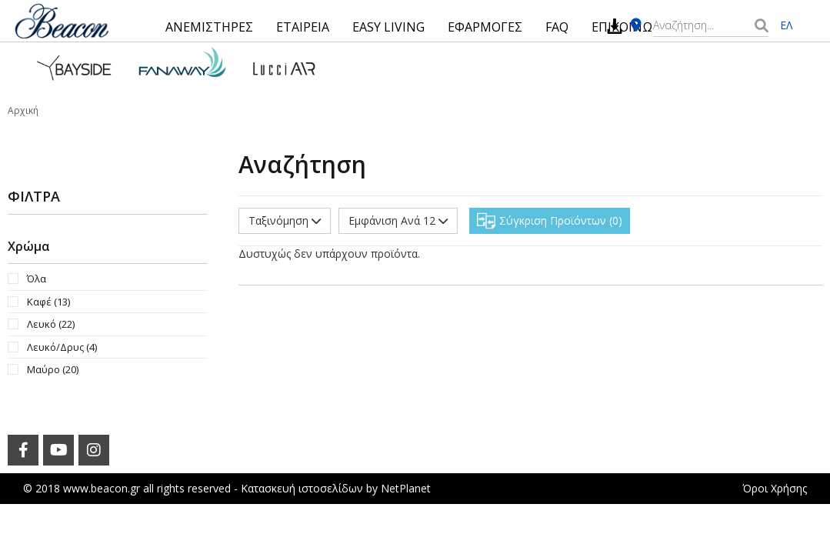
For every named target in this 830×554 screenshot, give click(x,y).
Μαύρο (52, 369)
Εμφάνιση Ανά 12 (398, 220)
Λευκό (51, 324)
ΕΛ (786, 25)
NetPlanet (406, 488)
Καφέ (48, 302)
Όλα (36, 278)
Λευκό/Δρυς (62, 347)
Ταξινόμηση (284, 220)
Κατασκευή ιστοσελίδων (302, 488)
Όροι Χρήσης (774, 488)
